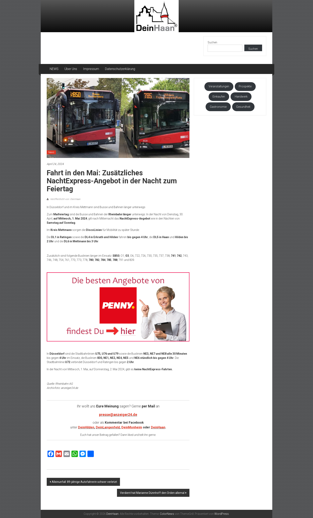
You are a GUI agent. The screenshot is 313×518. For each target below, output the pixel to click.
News (51, 152)
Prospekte (245, 86)
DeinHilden (86, 427)
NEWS (54, 69)
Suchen (212, 42)
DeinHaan (158, 427)
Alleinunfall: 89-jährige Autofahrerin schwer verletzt (84, 481)
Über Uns (70, 69)
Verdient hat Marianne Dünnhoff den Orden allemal (152, 492)
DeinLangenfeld (108, 427)
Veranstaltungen (219, 86)
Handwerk (241, 96)
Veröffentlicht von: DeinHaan (65, 199)
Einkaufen (219, 96)
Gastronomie (218, 106)
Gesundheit (243, 106)
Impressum (91, 69)
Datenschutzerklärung (120, 69)
